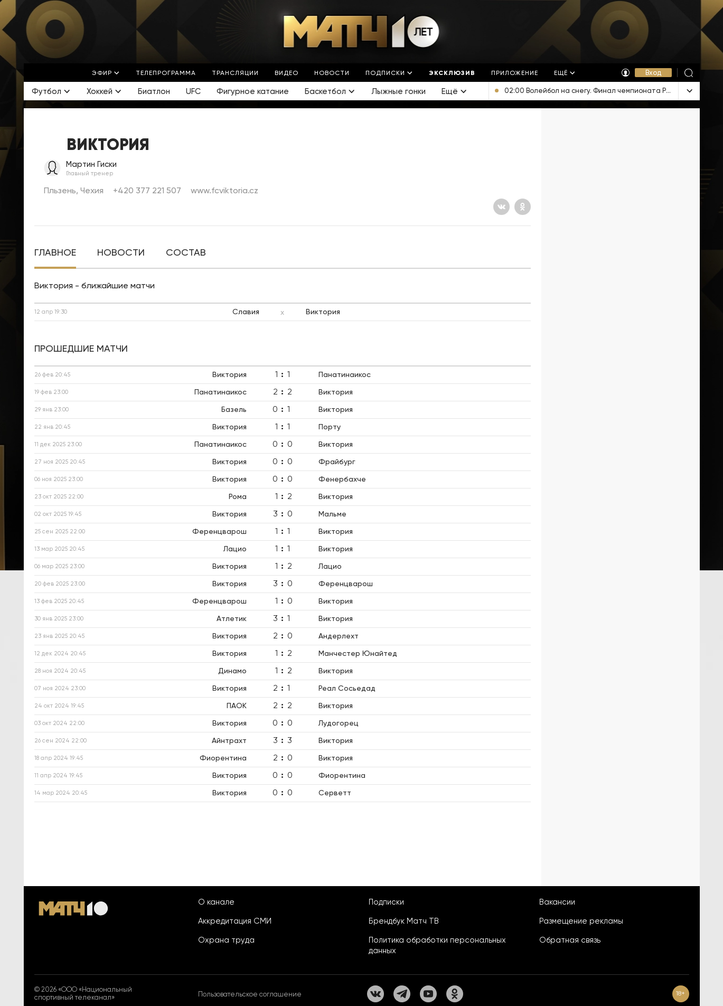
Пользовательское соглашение (250, 994)
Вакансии (557, 902)
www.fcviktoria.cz (224, 190)
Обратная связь (569, 940)
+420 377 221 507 (147, 190)
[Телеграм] (401, 993)
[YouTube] (428, 993)
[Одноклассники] (522, 207)
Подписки (386, 902)
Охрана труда (226, 940)
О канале (216, 902)
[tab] (55, 253)
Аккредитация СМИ (234, 921)
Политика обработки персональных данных (437, 945)
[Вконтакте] (501, 207)
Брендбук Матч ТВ (404, 921)
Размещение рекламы (581, 921)
